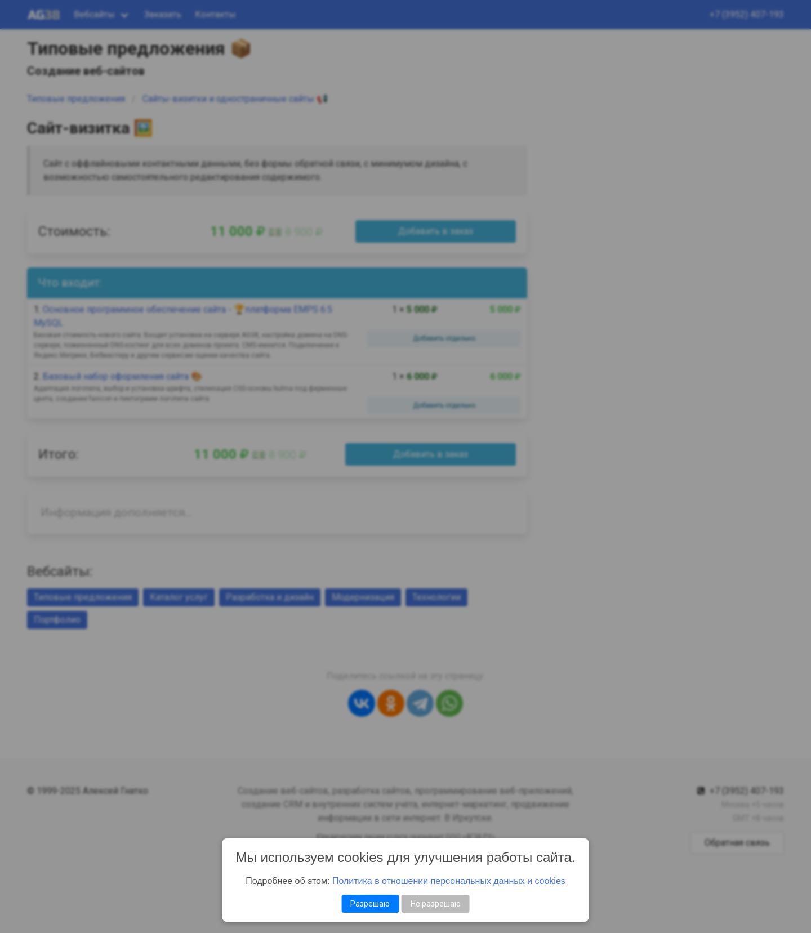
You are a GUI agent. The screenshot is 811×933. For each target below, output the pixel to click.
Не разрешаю (436, 903)
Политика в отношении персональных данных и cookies (448, 881)
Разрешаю (370, 903)
